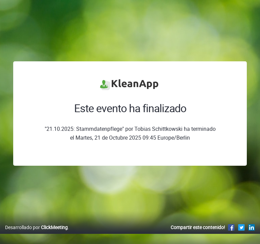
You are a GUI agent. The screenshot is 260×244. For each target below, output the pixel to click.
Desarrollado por (36, 227)
